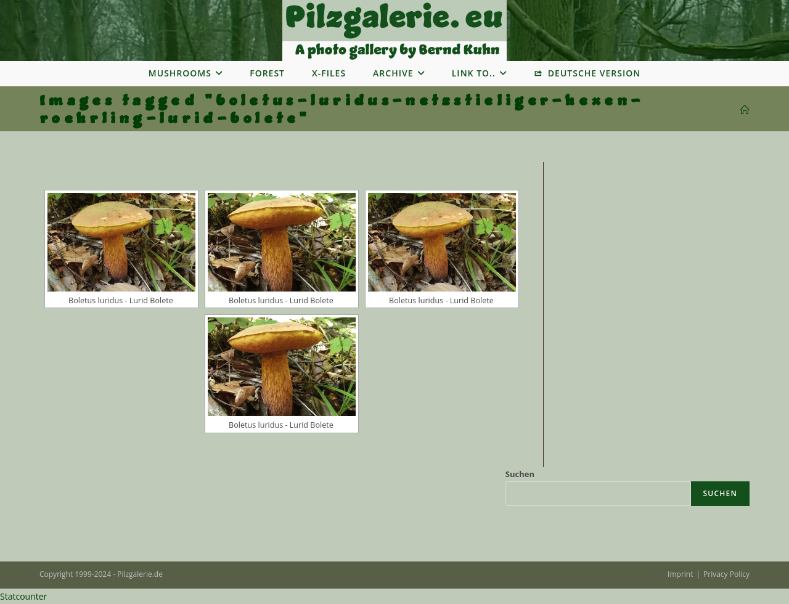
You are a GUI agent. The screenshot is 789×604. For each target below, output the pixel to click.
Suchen (519, 474)
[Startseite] (745, 110)
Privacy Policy (726, 574)
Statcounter (23, 596)
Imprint (680, 574)
